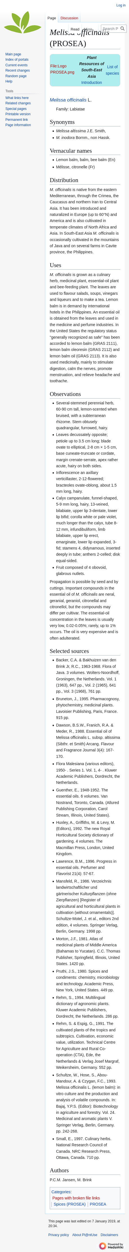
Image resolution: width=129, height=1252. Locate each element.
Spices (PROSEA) (70, 1204)
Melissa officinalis (68, 100)
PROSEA (98, 1204)
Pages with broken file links (76, 1198)
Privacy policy (58, 1235)
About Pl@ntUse (84, 1235)
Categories (61, 1192)
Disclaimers (109, 1235)
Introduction (92, 82)
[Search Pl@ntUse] (114, 29)
